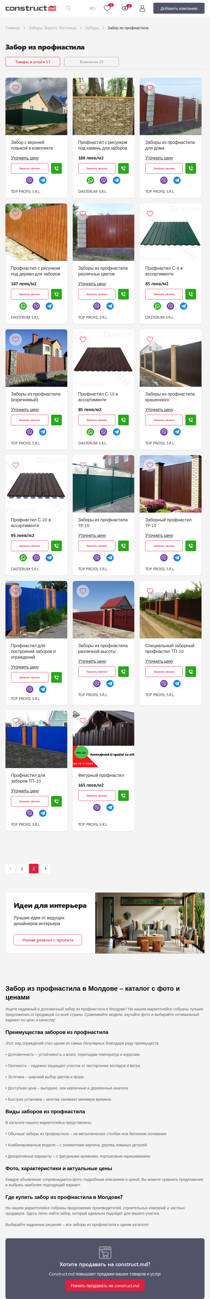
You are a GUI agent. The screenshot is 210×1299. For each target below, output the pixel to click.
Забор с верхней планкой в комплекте (32, 145)
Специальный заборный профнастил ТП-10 (169, 648)
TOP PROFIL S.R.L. (26, 191)
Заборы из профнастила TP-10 (103, 522)
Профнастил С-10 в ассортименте (98, 396)
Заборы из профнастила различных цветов (103, 271)
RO (92, 8)
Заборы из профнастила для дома (170, 145)
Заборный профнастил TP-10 (168, 522)
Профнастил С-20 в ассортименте (31, 522)
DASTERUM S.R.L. (92, 191)
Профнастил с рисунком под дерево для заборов (35, 271)
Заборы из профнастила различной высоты (103, 648)
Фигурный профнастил (101, 775)
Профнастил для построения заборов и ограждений (33, 651)
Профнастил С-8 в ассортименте (164, 271)
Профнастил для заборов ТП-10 (28, 778)
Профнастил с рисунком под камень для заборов (102, 145)
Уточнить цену (25, 158)
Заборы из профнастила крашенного (170, 396)
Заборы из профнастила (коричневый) (35, 396)
